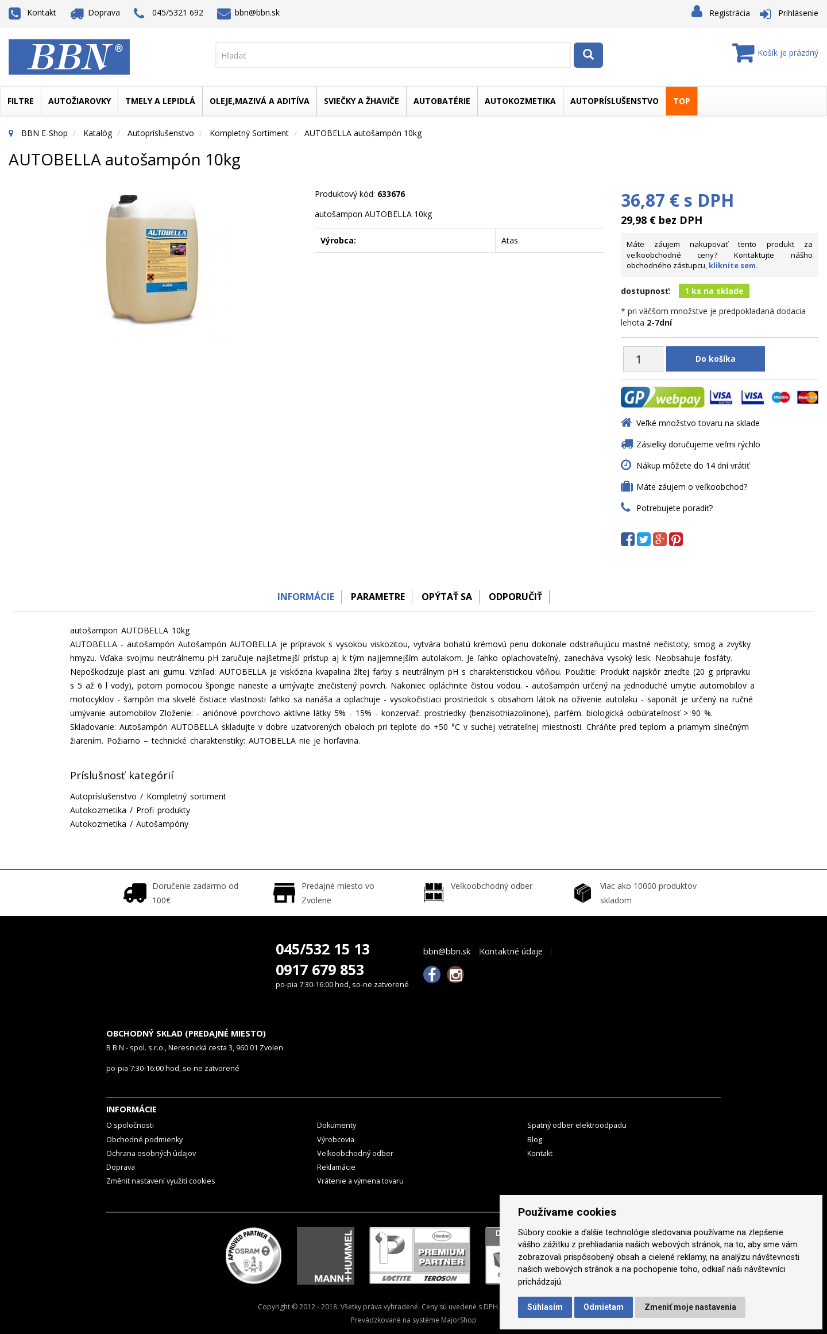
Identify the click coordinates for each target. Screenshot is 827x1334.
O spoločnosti (130, 1125)
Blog (534, 1139)
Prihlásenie (798, 12)
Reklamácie (336, 1167)
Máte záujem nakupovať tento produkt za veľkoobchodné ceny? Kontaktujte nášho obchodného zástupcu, (720, 254)
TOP (681, 100)
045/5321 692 (168, 13)
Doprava (95, 12)
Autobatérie (441, 100)
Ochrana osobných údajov (151, 1153)
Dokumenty (336, 1125)
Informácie (300, 596)
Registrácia (729, 12)
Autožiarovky (79, 100)
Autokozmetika (520, 100)
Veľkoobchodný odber (355, 1153)
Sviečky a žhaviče (361, 100)
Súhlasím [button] (545, 1307)
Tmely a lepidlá (160, 100)
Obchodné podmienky (144, 1139)
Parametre (376, 596)
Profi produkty (163, 810)
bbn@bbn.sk (248, 12)
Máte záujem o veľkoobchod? (691, 486)
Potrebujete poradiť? (674, 507)
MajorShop (459, 1320)
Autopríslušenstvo (614, 100)
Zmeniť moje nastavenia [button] (690, 1307)
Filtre (20, 100)
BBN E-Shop (44, 132)
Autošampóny (162, 823)
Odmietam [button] (603, 1307)
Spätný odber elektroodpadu (577, 1125)
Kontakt (32, 12)
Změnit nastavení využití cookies (160, 1181)
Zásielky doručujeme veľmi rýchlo (698, 444)
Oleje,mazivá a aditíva (260, 100)
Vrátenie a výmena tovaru (360, 1181)
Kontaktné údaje (511, 952)
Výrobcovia (335, 1139)
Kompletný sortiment (249, 132)
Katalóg (97, 132)
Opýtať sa (448, 596)
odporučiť (520, 596)
